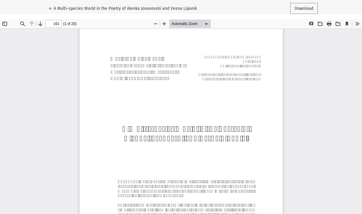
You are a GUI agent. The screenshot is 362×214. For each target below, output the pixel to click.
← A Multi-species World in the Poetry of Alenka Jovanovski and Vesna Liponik (123, 8)
